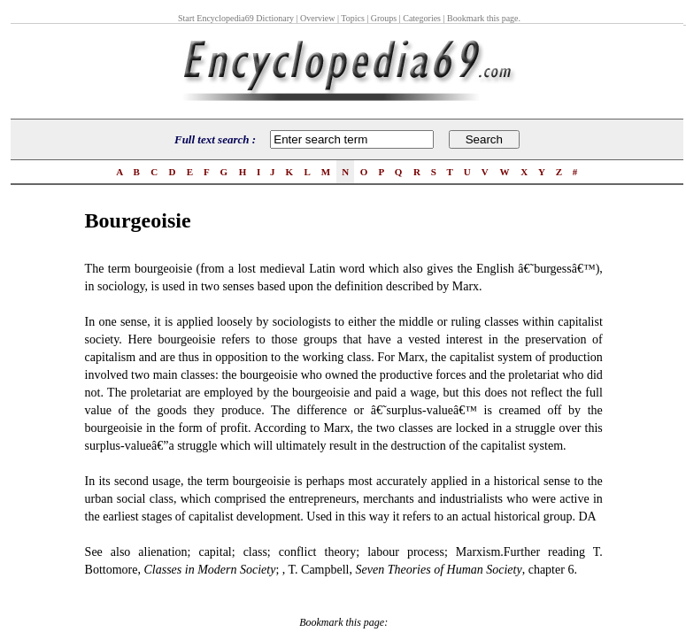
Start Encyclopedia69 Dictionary (236, 18)
